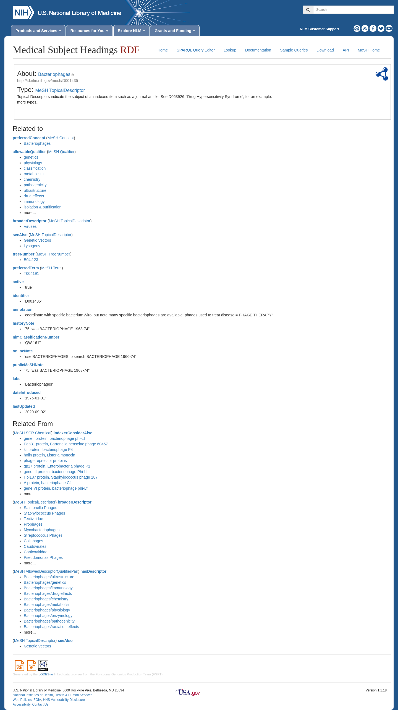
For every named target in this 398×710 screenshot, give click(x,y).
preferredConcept (29, 138)
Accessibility (21, 704)
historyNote (23, 323)
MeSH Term (51, 268)
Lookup (230, 50)
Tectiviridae (33, 519)
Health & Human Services (73, 695)
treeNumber (24, 254)
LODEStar (45, 674)
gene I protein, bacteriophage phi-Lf (54, 438)
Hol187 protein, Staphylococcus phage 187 (61, 477)
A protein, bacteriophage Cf (47, 483)
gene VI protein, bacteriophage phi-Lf (55, 488)
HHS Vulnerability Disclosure (64, 700)
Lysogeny (32, 246)
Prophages (33, 524)
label (17, 378)
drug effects (34, 196)
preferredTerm (26, 268)
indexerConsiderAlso (73, 433)
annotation (23, 309)
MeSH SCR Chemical (32, 433)
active (18, 282)
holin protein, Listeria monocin (49, 455)
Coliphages (33, 541)
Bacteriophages (54, 74)
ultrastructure (35, 190)
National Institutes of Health (33, 695)
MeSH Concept (61, 138)
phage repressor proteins (45, 460)
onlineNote (23, 351)
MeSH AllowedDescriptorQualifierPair (46, 571)
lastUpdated (24, 406)
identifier (21, 295)
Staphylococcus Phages (44, 513)
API (346, 50)
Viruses (30, 226)
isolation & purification (42, 207)
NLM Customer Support (319, 29)
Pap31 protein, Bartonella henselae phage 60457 (66, 444)
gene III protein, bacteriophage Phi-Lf (55, 471)
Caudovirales (35, 546)
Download (325, 50)
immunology (34, 201)
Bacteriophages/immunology (48, 588)
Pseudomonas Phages (43, 557)
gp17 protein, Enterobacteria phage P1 (57, 466)
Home (163, 50)
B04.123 (31, 259)
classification (35, 168)
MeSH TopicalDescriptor (60, 90)
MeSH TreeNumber (53, 254)
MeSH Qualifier (61, 151)
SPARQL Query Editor (196, 50)
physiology (33, 163)
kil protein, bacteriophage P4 (48, 449)
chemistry (32, 179)
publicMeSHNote (28, 365)
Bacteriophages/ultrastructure (49, 577)
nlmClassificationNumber (36, 337)
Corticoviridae (36, 552)
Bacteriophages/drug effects (48, 593)
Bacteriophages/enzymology (48, 615)
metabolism (34, 174)
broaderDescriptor (29, 221)
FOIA (37, 700)
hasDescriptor (93, 571)
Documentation (258, 50)
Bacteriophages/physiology (47, 610)
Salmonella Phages (40, 507)
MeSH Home (369, 50)
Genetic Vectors (37, 240)
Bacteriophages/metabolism (48, 604)
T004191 (31, 273)
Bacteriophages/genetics (45, 582)
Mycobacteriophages (41, 530)
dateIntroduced (27, 392)
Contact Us (40, 704)
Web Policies (22, 700)
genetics (31, 157)
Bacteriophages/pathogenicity (49, 621)
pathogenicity (35, 185)
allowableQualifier (29, 151)
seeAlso (20, 235)
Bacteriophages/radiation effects (51, 626)
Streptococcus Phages (43, 535)
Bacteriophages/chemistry (46, 599)
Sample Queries (294, 50)
